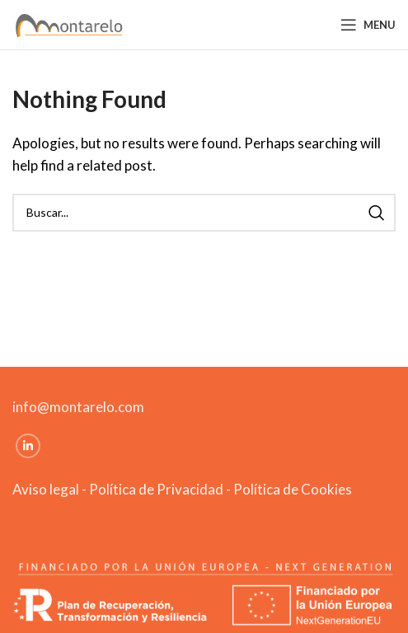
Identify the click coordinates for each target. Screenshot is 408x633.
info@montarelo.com (78, 406)
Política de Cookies (292, 489)
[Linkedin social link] (28, 446)
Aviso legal (45, 489)
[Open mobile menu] (368, 24)
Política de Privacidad (156, 489)
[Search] (204, 213)
